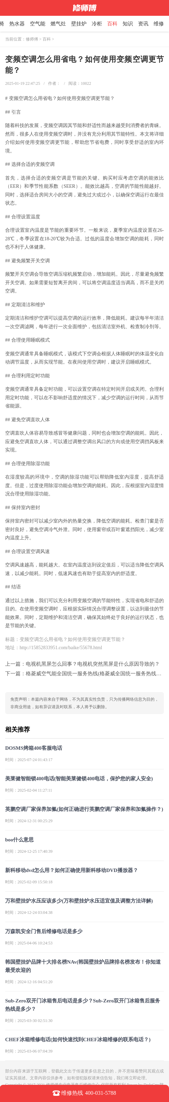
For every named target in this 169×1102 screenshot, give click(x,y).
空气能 (37, 23)
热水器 (17, 23)
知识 (128, 23)
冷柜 (97, 23)
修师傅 (32, 39)
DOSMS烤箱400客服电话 (33, 748)
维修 (159, 23)
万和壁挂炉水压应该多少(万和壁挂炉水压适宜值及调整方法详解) (79, 901)
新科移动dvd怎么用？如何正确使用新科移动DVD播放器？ (71, 870)
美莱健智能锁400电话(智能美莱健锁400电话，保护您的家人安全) (79, 778)
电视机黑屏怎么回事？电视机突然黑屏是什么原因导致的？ (93, 664)
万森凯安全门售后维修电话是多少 (43, 931)
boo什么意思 (19, 839)
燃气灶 (58, 23)
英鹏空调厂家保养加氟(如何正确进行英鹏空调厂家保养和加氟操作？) (84, 809)
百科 (112, 23)
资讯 (143, 23)
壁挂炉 (79, 23)
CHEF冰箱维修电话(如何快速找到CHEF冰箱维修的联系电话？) (77, 1039)
